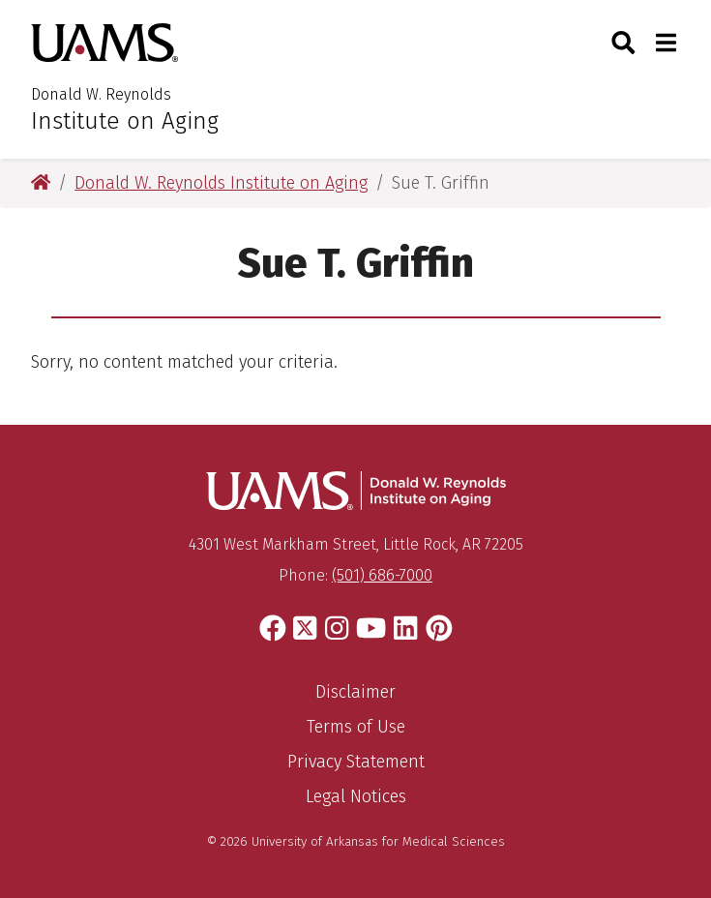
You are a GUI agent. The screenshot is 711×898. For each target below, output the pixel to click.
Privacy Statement (356, 761)
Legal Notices (356, 796)
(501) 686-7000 (382, 575)
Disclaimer (355, 692)
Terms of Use (356, 726)
